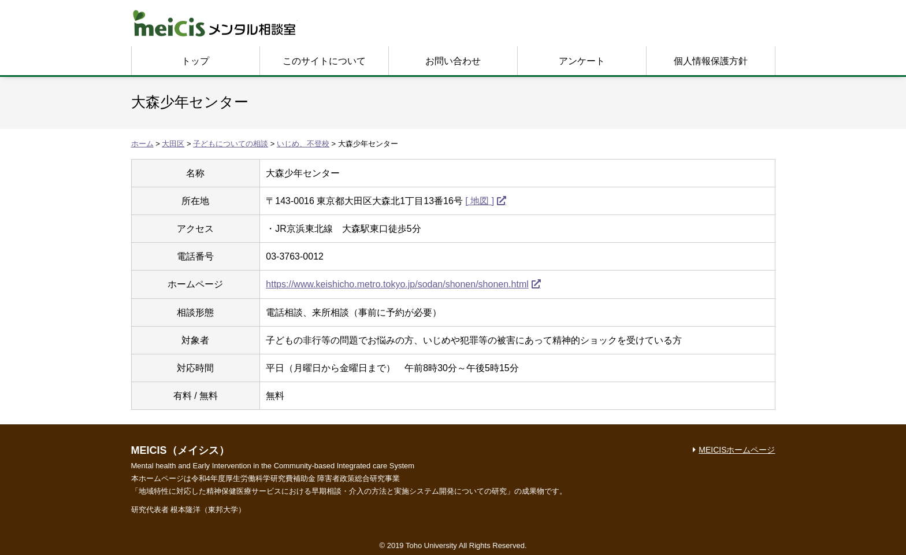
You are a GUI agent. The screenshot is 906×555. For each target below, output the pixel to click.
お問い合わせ (453, 61)
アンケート (582, 61)
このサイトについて (324, 61)
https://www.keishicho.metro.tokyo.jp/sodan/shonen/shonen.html (397, 284)
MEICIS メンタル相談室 (214, 23)
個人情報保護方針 (711, 61)
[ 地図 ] (479, 201)
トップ (195, 61)
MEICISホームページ (737, 449)
